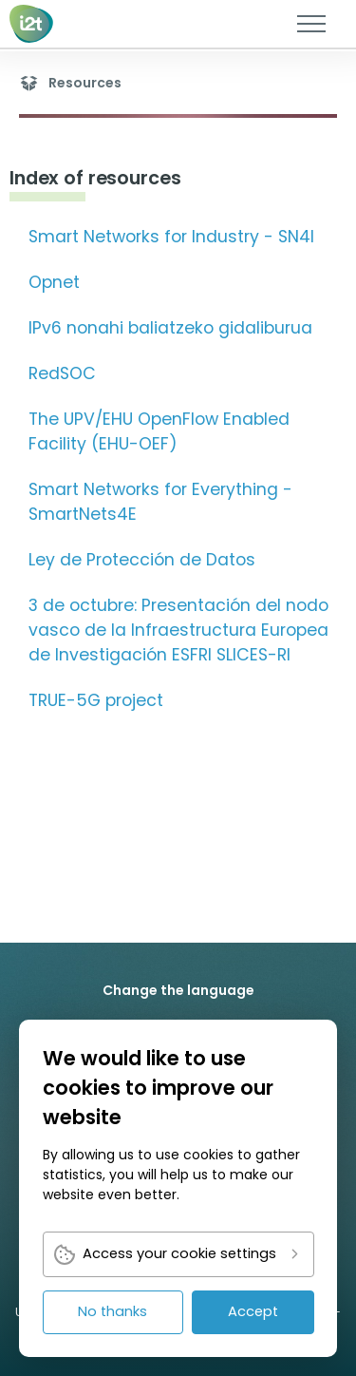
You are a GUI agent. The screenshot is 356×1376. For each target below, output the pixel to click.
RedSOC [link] (62, 373)
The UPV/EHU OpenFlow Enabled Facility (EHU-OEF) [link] (159, 431)
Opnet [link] (54, 282)
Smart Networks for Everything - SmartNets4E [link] (160, 502)
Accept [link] (253, 1311)
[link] (32, 24)
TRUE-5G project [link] (95, 700)
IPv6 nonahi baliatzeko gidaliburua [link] (170, 327)
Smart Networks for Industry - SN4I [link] (171, 236)
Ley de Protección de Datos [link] (141, 559)
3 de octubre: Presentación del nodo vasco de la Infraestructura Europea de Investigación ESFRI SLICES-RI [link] (178, 630)
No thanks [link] (112, 1311)
